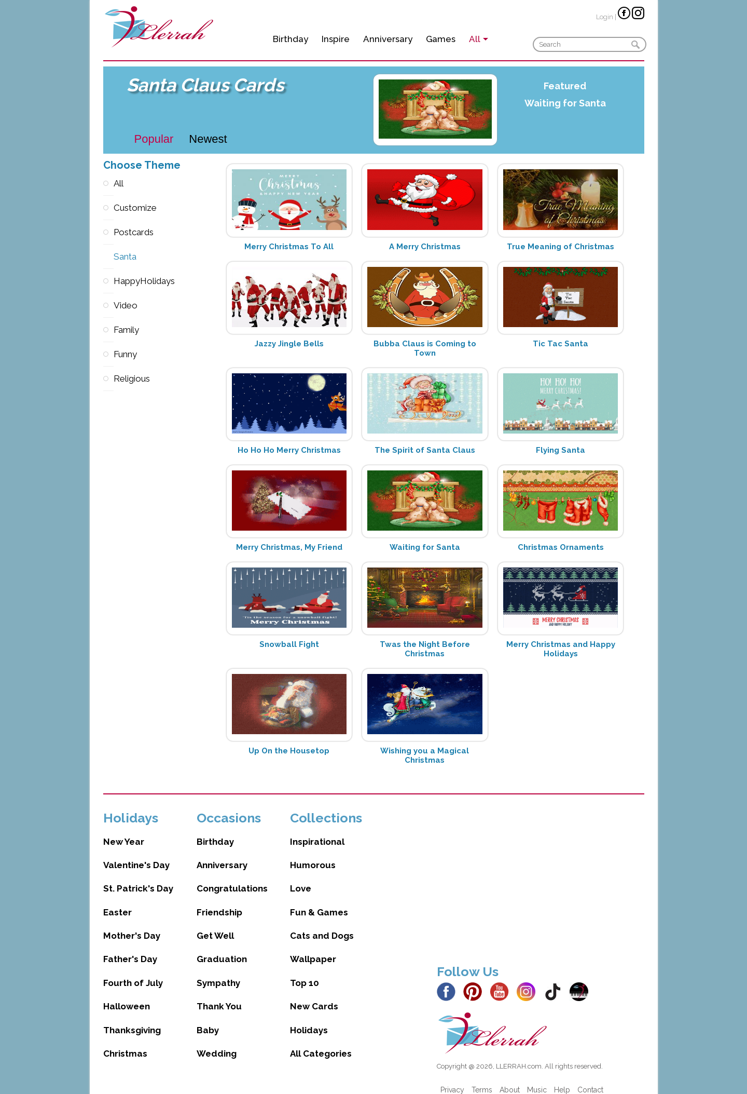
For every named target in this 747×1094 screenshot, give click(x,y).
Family (108, 330)
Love (300, 878)
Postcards (108, 232)
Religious (108, 379)
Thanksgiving (132, 1020)
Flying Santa (560, 450)
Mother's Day (131, 925)
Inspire (336, 39)
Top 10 (304, 972)
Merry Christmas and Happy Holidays (560, 649)
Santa (108, 257)
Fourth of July (133, 972)
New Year (123, 831)
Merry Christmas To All (289, 246)
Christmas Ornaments (561, 547)
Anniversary (387, 39)
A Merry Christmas (425, 246)
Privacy (452, 1079)
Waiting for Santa (565, 103)
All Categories (321, 1043)
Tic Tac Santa (560, 343)
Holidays (309, 1020)
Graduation (222, 948)
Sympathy (218, 972)
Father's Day (130, 948)
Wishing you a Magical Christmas (424, 755)
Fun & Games (319, 902)
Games (440, 39)
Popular (154, 138)
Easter (117, 902)
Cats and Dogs (322, 925)
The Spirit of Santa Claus (425, 450)
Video (108, 305)
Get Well (215, 925)
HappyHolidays (108, 281)
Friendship (219, 902)
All (108, 183)
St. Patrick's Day (138, 878)
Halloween (126, 996)
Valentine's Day (136, 854)
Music (537, 1079)
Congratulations (232, 878)
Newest (208, 138)
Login (604, 17)
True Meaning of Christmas (560, 246)
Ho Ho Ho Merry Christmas (289, 450)
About (510, 1079)
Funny (108, 354)
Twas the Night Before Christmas (425, 649)
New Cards (314, 996)
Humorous (313, 854)
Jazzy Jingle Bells (289, 343)
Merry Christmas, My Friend (289, 547)
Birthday (290, 39)
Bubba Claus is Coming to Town (425, 348)
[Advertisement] (540, 872)
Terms (482, 1079)
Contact (590, 1079)
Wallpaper (313, 948)
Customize (108, 208)
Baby (208, 1020)
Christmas (125, 1043)
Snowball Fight (289, 644)
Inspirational (317, 831)
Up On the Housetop (288, 750)
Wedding (217, 1043)
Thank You (219, 996)
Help (562, 1079)
